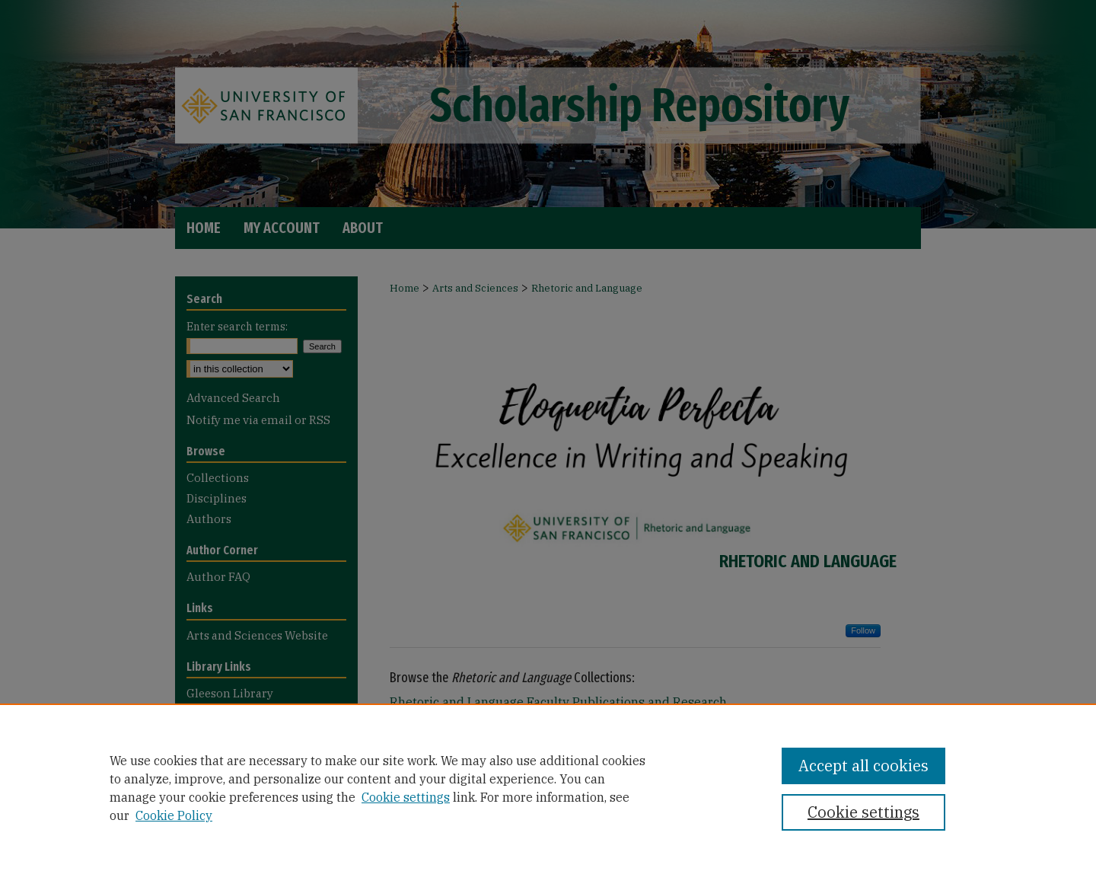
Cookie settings (406, 797)
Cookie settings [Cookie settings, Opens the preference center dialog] (863, 812)
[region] (548, 787)
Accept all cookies (863, 765)
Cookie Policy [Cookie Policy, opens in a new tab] (173, 815)
